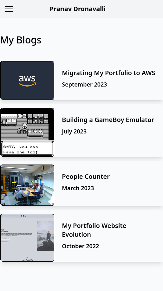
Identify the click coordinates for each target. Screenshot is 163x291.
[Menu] (9, 9)
